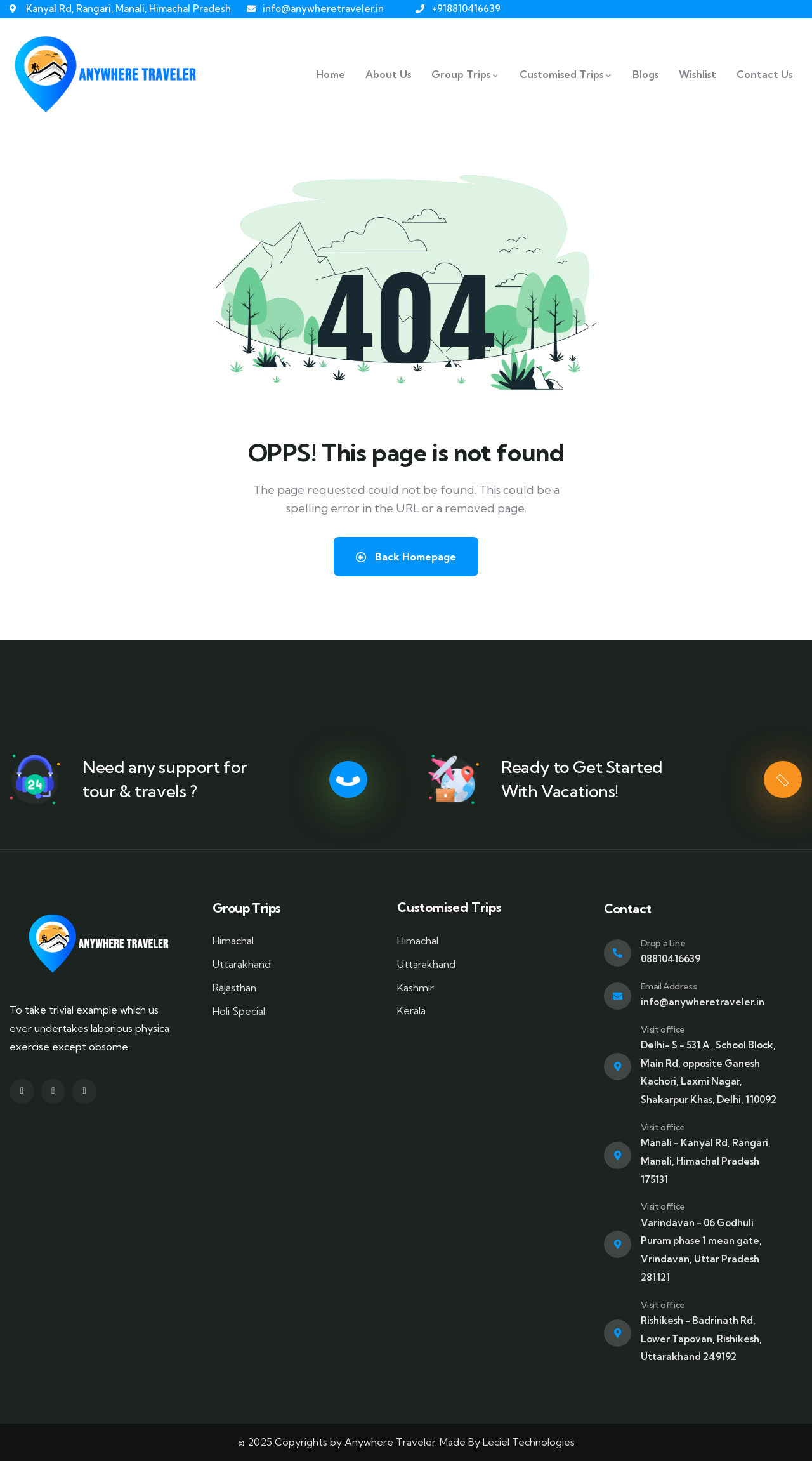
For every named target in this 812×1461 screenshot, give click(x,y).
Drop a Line (663, 943)
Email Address (669, 986)
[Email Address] (617, 996)
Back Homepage (406, 556)
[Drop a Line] (617, 953)
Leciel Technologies (529, 1442)
